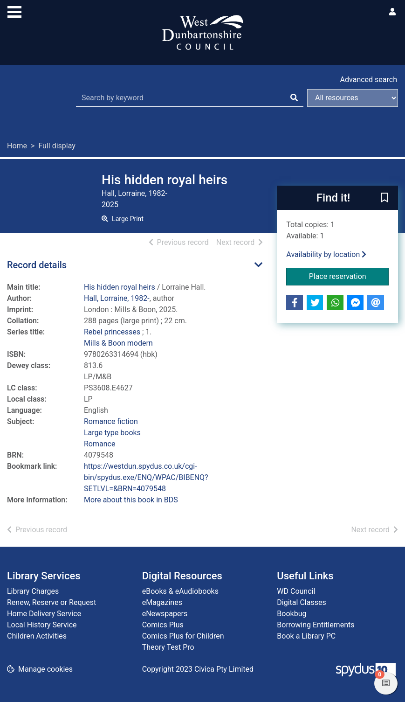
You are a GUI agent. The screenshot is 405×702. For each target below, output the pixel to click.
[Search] (294, 98)
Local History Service (42, 624)
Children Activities (37, 636)
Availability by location (326, 254)
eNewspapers (165, 613)
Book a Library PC (306, 636)
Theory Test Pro (168, 647)
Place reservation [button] (349, 276)
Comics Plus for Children (183, 636)
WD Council (296, 591)
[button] (384, 198)
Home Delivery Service (44, 613)
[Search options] (352, 98)
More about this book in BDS (131, 499)
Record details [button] (37, 265)
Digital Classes (301, 602)
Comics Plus (163, 624)
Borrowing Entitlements (315, 624)
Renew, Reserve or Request (51, 602)
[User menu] (392, 12)
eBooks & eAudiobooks (180, 591)
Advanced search (368, 79)
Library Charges (33, 591)
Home (17, 145)
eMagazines (162, 602)
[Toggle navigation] (14, 11)
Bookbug (291, 613)
